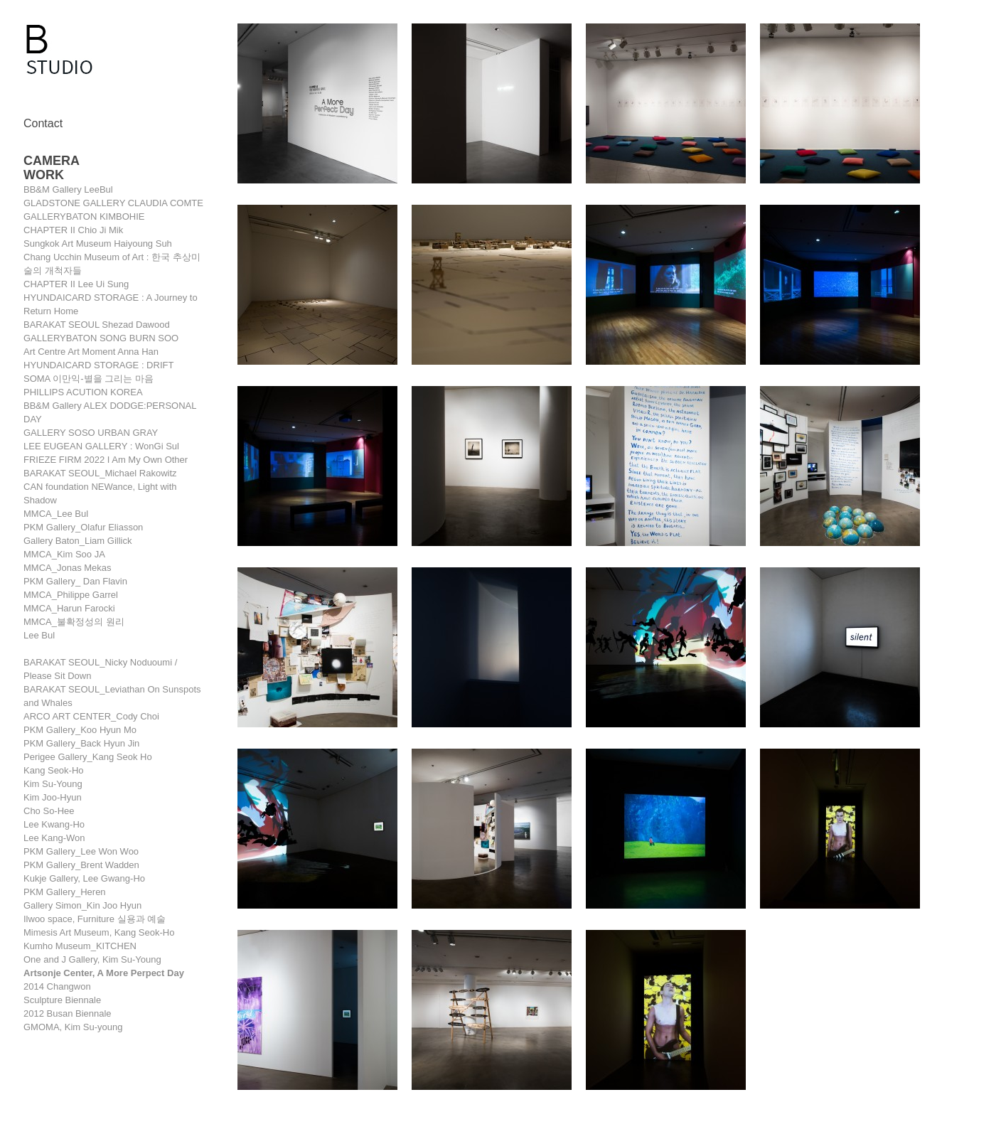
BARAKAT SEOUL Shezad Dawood (96, 324)
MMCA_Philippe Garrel (70, 594)
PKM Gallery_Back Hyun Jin (81, 743)
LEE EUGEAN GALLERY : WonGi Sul (101, 446)
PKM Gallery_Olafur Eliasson (83, 527)
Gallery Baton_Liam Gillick (77, 540)
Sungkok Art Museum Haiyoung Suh (97, 243)
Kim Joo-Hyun (52, 797)
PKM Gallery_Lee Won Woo (81, 851)
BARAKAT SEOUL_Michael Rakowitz (100, 473)
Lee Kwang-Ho (54, 824)
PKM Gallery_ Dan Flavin (75, 581)
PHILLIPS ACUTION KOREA (83, 392)
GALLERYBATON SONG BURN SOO (100, 338)
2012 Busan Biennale (67, 1013)
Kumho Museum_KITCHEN (79, 946)
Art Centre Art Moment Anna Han (91, 351)
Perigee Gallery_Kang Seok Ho (87, 756)
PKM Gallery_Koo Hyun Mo (79, 729)
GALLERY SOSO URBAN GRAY (90, 432)
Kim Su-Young (52, 783)
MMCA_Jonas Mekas (67, 567)
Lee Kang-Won (54, 838)
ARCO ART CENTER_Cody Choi (91, 716)
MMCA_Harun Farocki (69, 608)
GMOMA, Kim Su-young (72, 1027)
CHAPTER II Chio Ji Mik (73, 230)
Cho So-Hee (49, 811)
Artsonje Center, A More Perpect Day (103, 973)
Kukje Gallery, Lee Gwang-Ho (84, 878)
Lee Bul (39, 635)
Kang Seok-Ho (53, 770)
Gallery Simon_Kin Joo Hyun (82, 905)
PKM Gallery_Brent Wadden (81, 865)
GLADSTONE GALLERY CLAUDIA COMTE (113, 203)
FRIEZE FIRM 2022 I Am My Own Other (105, 459)
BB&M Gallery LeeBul (68, 189)
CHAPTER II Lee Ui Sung (76, 284)
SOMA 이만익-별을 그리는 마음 (88, 378)
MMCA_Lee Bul (55, 513)
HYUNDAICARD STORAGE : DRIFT (98, 365)
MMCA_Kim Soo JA (64, 554)
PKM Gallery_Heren (64, 892)
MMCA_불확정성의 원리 (73, 621)
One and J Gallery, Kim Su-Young (92, 959)
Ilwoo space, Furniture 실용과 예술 (94, 919)
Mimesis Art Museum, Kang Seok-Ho (98, 932)
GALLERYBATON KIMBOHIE (84, 216)
